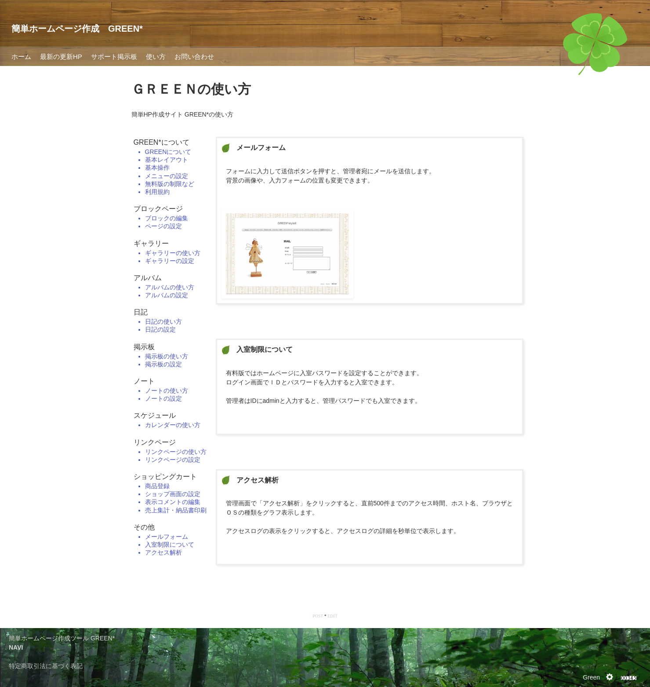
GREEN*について (161, 142)
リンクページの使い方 (176, 451)
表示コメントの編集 (172, 501)
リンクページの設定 (172, 459)
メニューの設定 (166, 175)
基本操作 (157, 167)
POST (317, 616)
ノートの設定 (163, 398)
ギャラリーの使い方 (172, 252)
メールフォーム (166, 536)
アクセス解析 (163, 552)
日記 (141, 312)
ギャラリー (151, 243)
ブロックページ (158, 208)
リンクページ (155, 442)
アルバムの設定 (166, 295)
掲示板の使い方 (166, 356)
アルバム (148, 277)
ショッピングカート (165, 476)
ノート (144, 381)
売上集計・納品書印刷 (176, 510)
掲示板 (144, 347)
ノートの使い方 (166, 390)
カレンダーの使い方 (172, 424)
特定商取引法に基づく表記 (46, 665)
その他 (144, 527)
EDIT (332, 616)
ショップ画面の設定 (172, 493)
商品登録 (157, 486)
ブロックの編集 (166, 218)
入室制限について (169, 544)
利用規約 (157, 191)
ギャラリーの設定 (169, 260)
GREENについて (168, 151)
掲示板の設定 (163, 364)
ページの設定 (163, 226)
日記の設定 (160, 329)
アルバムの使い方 (169, 287)
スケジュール (155, 415)
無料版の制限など (169, 183)
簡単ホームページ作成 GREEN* (77, 28)
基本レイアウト (166, 159)
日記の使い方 (163, 321)
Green (591, 677)
